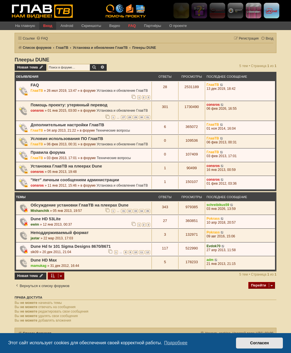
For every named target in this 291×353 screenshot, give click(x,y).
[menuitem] (42, 38)
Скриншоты (91, 26)
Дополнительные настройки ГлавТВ (67, 125)
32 (129, 211)
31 (147, 117)
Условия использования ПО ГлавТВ (67, 138)
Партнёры (152, 26)
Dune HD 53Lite (46, 219)
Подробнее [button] (175, 342)
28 (129, 117)
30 (141, 117)
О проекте (178, 26)
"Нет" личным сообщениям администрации (75, 180)
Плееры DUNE (32, 60)
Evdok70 (214, 246)
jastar (35, 238)
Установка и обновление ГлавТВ (122, 91)
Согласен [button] (259, 343)
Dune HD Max (44, 260)
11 (141, 252)
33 (135, 211)
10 (135, 252)
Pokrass (213, 219)
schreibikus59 (218, 205)
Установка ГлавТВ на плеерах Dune (66, 166)
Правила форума (48, 152)
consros (37, 111)
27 (123, 117)
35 (147, 211)
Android (66, 26)
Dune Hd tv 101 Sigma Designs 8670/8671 (71, 246)
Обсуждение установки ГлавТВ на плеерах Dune (80, 205)
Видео (114, 26)
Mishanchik (40, 211)
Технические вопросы (113, 130)
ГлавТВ (37, 91)
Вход (47, 26)
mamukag (38, 266)
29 (135, 117)
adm (210, 260)
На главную (25, 26)
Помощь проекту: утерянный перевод (69, 105)
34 (141, 211)
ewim (35, 224)
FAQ (132, 26)
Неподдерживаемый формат (60, 232)
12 (147, 252)
